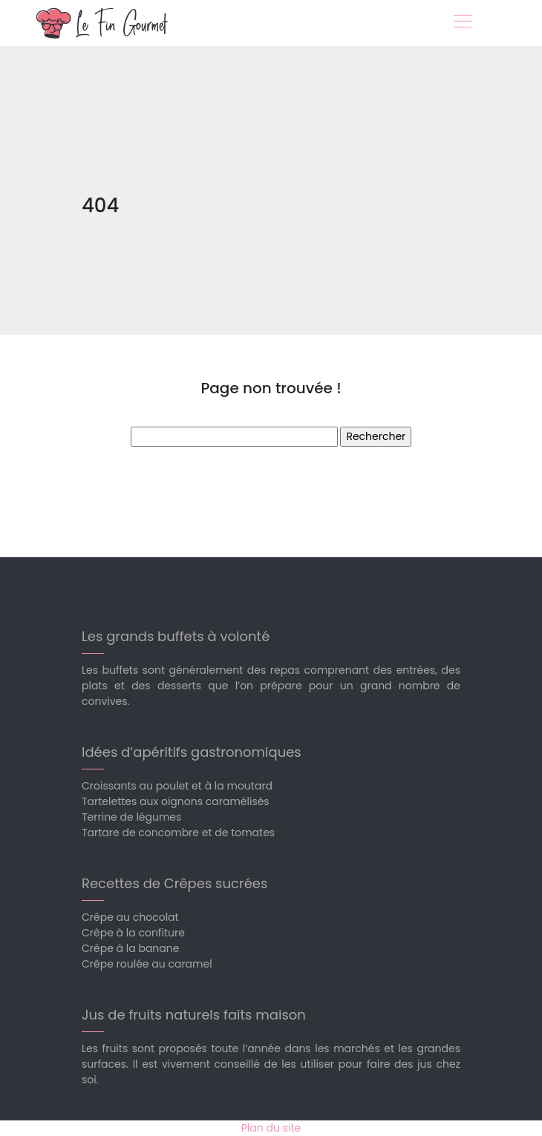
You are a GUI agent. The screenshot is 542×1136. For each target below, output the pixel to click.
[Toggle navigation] (462, 23)
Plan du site (271, 1127)
